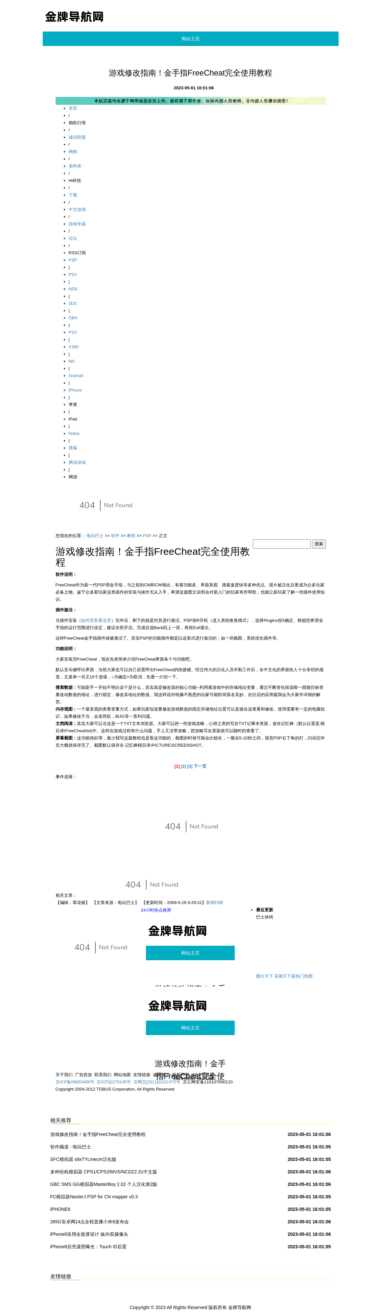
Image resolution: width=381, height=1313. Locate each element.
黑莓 (73, 447)
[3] (190, 766)
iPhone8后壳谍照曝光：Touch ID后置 (88, 1246)
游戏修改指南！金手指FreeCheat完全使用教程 (98, 1134)
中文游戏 (77, 209)
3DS (73, 303)
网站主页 (190, 38)
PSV (73, 274)
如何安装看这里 (96, 620)
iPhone (75, 390)
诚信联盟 (77, 137)
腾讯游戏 (77, 462)
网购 (73, 151)
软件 (115, 535)
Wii (72, 361)
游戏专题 (77, 223)
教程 (131, 535)
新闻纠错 (214, 902)
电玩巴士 (95, 535)
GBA (73, 317)
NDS (73, 288)
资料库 (75, 166)
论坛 (73, 238)
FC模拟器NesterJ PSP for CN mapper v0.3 (94, 1196)
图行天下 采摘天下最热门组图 (284, 976)
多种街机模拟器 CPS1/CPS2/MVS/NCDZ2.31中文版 (103, 1171)
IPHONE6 (60, 1209)
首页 (73, 108)
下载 (73, 194)
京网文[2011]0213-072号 (156, 1081)
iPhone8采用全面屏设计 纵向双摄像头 (89, 1234)
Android (76, 375)
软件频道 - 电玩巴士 (70, 1146)
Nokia (74, 433)
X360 (74, 346)
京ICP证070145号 (114, 1081)
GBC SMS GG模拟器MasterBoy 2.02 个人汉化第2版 (103, 1184)
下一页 (200, 766)
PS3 (73, 332)
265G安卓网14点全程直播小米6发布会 (89, 1221)
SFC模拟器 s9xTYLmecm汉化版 (83, 1159)
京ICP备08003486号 (75, 1081)
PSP (73, 260)
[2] (183, 766)
